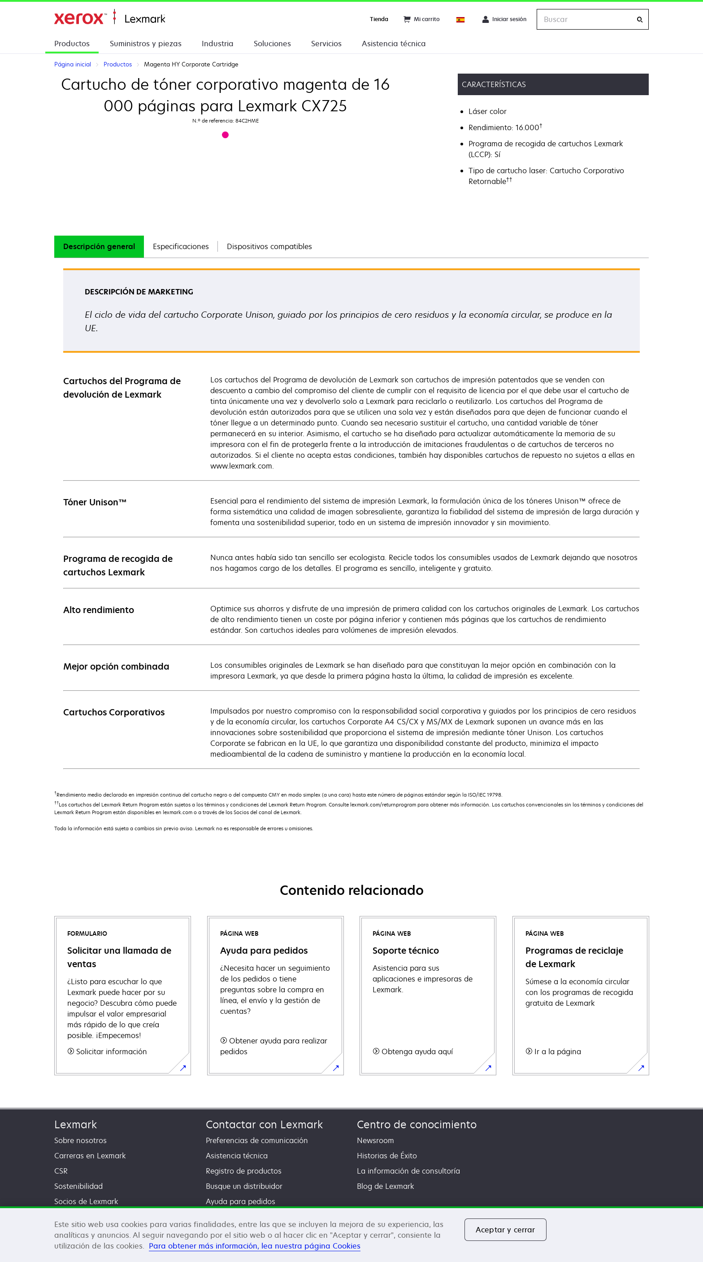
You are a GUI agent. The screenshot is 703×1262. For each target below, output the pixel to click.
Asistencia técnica (394, 43)
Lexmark (75, 1124)
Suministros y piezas (146, 43)
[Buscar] (640, 19)
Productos (72, 43)
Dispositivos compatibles (269, 246)
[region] (351, 1234)
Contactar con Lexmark (264, 1124)
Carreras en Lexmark (90, 1156)
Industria (218, 43)
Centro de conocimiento (417, 1124)
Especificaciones (181, 246)
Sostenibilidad (78, 1186)
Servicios (326, 43)
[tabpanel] (351, 518)
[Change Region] (461, 19)
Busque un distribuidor (244, 1186)
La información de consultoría (408, 1171)
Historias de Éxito (387, 1156)
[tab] (99, 247)
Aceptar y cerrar (505, 1230)
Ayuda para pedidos (240, 1201)
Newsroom (375, 1140)
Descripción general (99, 246)
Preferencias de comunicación (257, 1140)
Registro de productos (244, 1171)
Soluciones (272, 43)
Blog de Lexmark (385, 1186)
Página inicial (109, 17)
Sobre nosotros (80, 1140)
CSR (61, 1171)
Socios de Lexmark (86, 1201)
